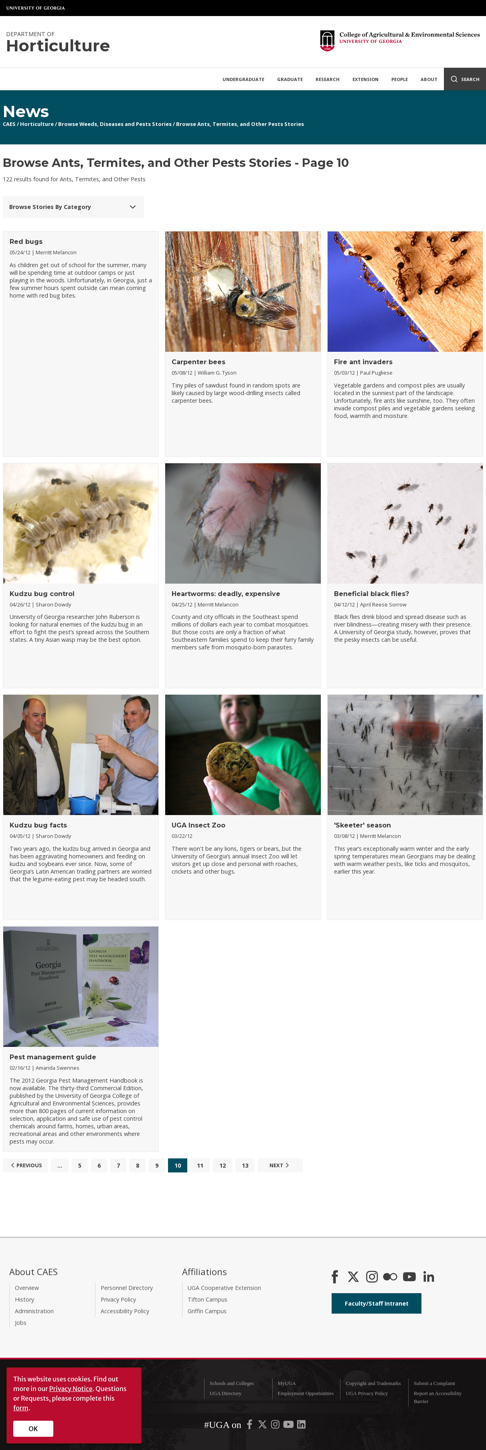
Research (328, 79)
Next (280, 1165)
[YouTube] (409, 1277)
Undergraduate (243, 79)
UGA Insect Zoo (198, 825)
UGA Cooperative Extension (224, 1288)
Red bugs (26, 241)
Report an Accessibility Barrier (438, 1397)
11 (200, 1165)
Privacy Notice (71, 1389)
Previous (25, 1165)
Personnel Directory (127, 1288)
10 (177, 1165)
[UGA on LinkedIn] (301, 1426)
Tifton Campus (207, 1299)
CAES (9, 124)
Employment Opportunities (306, 1393)
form (20, 1408)
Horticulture (37, 124)
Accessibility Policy (125, 1311)
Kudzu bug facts (38, 825)
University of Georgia (36, 8)
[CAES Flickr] (390, 1277)
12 (222, 1165)
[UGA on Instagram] (275, 1426)
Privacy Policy (118, 1299)
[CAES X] (354, 1277)
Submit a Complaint (434, 1383)
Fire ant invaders (363, 362)
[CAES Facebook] (334, 1277)
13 (245, 1165)
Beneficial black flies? (371, 594)
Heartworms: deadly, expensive (226, 594)
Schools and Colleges (232, 1383)
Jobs (20, 1322)
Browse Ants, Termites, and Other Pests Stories (240, 124)
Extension (365, 79)
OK (33, 1429)
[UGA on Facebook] (250, 1426)
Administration (34, 1311)
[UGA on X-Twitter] (263, 1426)
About (429, 79)
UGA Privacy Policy (367, 1393)
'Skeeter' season (362, 825)
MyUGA (287, 1383)
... (59, 1165)
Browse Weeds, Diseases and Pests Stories (115, 124)
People (399, 79)
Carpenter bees (198, 362)
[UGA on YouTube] (289, 1426)
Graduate (290, 79)
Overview (27, 1288)
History (24, 1299)
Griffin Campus (207, 1311)
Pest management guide (53, 1057)
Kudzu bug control (42, 594)
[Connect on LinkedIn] (428, 1277)
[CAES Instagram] (372, 1277)
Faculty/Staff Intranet (377, 1303)
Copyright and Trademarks (373, 1383)
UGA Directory (225, 1393)
